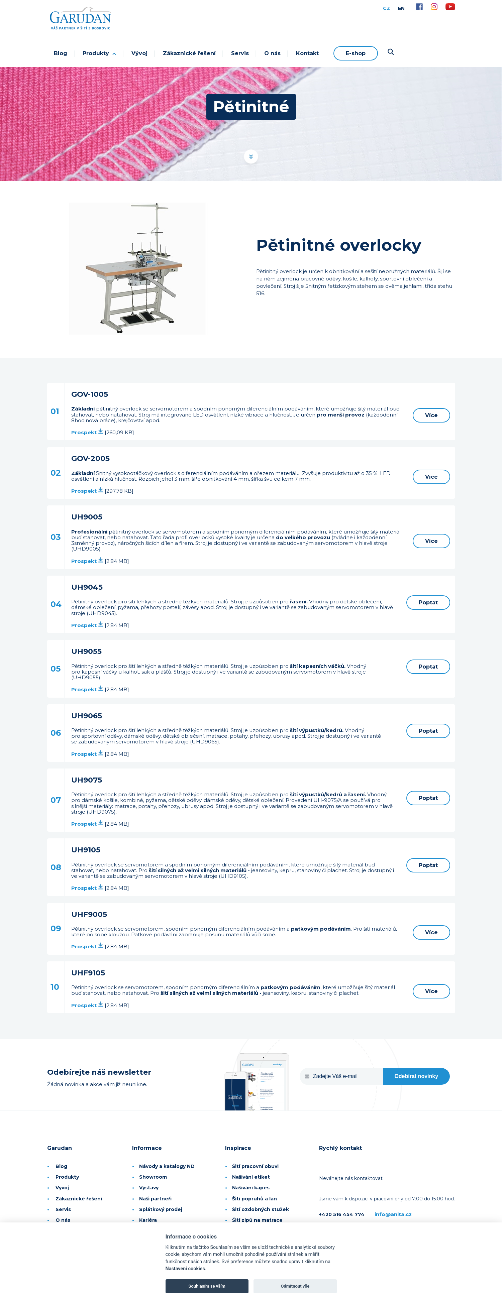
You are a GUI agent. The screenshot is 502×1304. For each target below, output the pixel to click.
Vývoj (139, 53)
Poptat (428, 602)
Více (431, 415)
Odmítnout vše (295, 1286)
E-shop (356, 53)
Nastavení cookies (185, 1269)
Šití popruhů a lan (254, 1199)
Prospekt (87, 432)
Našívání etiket (251, 1177)
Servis (240, 53)
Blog (60, 53)
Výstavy (149, 1188)
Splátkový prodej (160, 1209)
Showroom (153, 1177)
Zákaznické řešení (189, 53)
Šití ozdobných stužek (260, 1209)
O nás (272, 53)
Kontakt (307, 53)
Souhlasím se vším (206, 1286)
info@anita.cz (393, 1214)
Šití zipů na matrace (257, 1220)
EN (401, 8)
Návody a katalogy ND (167, 1166)
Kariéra (148, 1220)
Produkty (99, 53)
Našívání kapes (251, 1188)
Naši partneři (155, 1199)
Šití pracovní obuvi (255, 1166)
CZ (386, 8)
